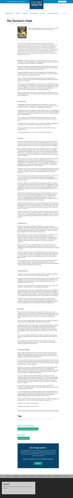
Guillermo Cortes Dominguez (14, 23)
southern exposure (24, 418)
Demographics (9, 13)
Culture (7, 476)
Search (65, 13)
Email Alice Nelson (24, 438)
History (49, 476)
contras (41, 418)
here (54, 29)
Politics (42, 13)
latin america (21, 420)
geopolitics (27, 420)
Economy (25, 13)
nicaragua (32, 418)
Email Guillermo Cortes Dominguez (28, 429)
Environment (34, 13)
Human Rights (57, 476)
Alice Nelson (23, 23)
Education (32, 476)
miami (37, 418)
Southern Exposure (53, 13)
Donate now (62, 1)
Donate (38, 463)
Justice (18, 13)
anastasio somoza (48, 418)
